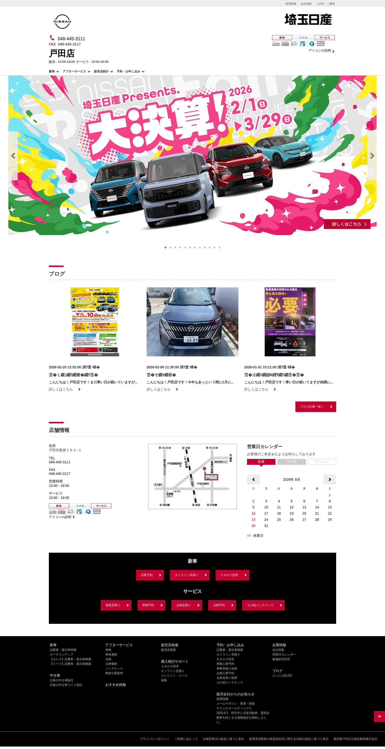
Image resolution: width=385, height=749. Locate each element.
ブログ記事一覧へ (312, 406)
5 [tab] (185, 247)
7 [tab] (194, 247)
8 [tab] (199, 247)
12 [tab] (219, 247)
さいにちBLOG (282, 675)
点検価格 (111, 664)
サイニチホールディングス (234, 708)
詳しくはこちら (61, 389)
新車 (52, 71)
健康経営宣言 (281, 659)
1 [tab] (165, 247)
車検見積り (113, 605)
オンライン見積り (186, 575)
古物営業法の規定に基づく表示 (223, 739)
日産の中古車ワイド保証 (66, 685)
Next (372, 155)
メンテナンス (114, 668)
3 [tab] (175, 247)
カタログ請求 (229, 575)
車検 (108, 650)
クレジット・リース (174, 675)
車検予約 (148, 605)
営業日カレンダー (284, 654)
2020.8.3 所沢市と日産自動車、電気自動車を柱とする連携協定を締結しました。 (243, 717)
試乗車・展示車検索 (63, 650)
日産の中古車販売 (61, 680)
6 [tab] (190, 247)
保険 (164, 680)
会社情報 (306, 3)
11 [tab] (214, 247)
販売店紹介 (101, 71)
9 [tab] (204, 247)
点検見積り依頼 (227, 678)
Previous (13, 155)
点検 (108, 659)
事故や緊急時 (114, 673)
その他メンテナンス (260, 605)
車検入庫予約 (225, 664)
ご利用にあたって (186, 739)
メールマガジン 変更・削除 (236, 703)
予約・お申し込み (128, 71)
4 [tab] (180, 247)
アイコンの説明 (320, 50)
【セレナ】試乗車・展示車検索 (70, 659)
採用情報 (291, 3)
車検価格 (111, 654)
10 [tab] (209, 247)
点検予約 (219, 605)
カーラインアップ (61, 654)
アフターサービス (74, 71)
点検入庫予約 (225, 673)
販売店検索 (168, 650)
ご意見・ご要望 (325, 3)
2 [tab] (170, 247)
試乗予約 (147, 575)
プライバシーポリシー (154, 739)
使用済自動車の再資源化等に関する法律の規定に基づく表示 (289, 739)
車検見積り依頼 (227, 668)
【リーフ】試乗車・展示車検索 (70, 664)
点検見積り (183, 605)
